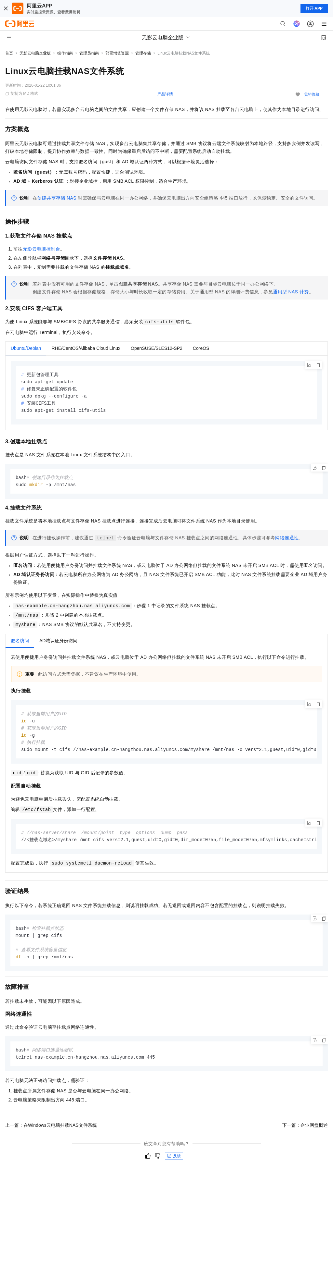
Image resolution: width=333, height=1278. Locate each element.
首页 (9, 53)
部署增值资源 (117, 53)
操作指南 (65, 53)
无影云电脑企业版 (35, 53)
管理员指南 (89, 53)
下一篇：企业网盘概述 (305, 1132)
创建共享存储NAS (56, 198)
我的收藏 (311, 94)
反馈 (174, 1163)
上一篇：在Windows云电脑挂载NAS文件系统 (51, 1132)
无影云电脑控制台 (41, 249)
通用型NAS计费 (291, 291)
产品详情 (165, 94)
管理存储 (143, 53)
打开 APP (314, 8)
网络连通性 (287, 540)
